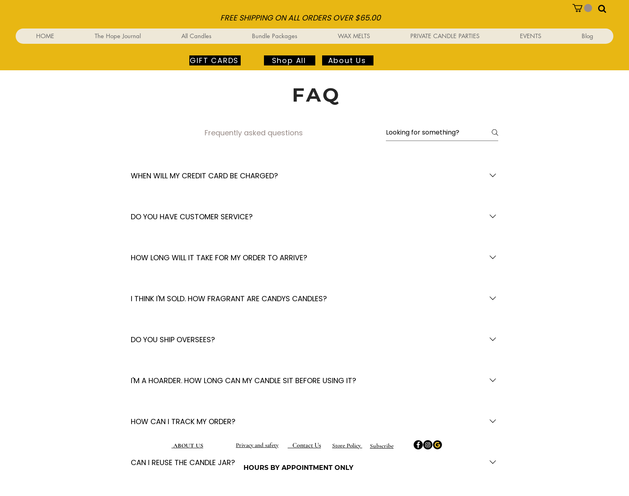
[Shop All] (289, 60)
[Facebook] (418, 444)
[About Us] (347, 60)
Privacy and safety (257, 445)
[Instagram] (427, 444)
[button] (582, 8)
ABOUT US (188, 445)
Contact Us (304, 445)
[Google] (437, 444)
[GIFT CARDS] (215, 60)
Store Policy (347, 445)
